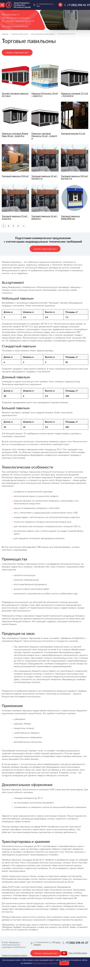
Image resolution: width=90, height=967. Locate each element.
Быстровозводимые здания (43, 34)
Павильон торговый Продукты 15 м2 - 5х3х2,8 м (44, 136)
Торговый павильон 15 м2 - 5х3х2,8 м (15, 217)
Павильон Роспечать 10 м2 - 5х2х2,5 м (44, 94)
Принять (64, 963)
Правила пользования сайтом (14, 955)
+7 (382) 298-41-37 (78, 5)
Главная (5, 34)
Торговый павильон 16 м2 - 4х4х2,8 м (44, 217)
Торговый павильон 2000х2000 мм (70, 217)
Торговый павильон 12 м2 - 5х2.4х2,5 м (44, 177)
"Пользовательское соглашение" (45, 963)
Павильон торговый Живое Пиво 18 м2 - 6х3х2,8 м (15, 134)
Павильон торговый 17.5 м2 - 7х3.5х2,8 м (74, 94)
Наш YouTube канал (77, 953)
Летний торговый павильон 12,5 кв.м (15, 94)
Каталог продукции (19, 34)
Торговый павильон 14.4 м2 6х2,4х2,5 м (74, 177)
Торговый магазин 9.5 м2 (73, 133)
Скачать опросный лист (17, 52)
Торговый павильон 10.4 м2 (15, 176)
